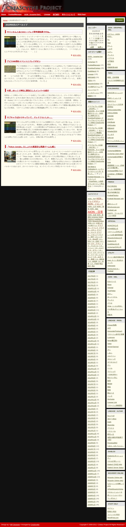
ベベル (109, 368)
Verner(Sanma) (113, 347)
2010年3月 (92, 461)
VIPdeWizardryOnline (115, 489)
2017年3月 (92, 279)
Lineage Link (112, 402)
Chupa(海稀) (112, 325)
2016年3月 (92, 313)
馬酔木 (109, 315)
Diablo (101, 217)
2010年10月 (92, 440)
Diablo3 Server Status (115, 467)
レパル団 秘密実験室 (115, 235)
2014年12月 (92, 316)
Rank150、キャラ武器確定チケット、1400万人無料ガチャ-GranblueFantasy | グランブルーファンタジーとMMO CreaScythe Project (96, 118)
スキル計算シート (114, 461)
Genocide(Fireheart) (114, 331)
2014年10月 (92, 319)
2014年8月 (92, 325)
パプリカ (110, 58)
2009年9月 (92, 480)
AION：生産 (92, 215)
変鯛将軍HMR (112, 67)
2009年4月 (92, 495)
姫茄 (109, 381)
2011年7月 (92, 412)
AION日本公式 (112, 226)
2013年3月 (92, 362)
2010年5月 (92, 455)
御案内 (90, 96)
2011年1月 (92, 431)
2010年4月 (92, 458)
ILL (108, 39)
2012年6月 (92, 387)
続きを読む (77, 55)
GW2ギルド (111, 101)
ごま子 (109, 49)
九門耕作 (110, 61)
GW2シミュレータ (114, 98)
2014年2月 (92, 335)
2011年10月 (92, 406)
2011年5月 (92, 418)
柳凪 (109, 387)
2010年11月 (92, 437)
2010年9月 (92, 443)
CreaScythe (35, 525)
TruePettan (111, 291)
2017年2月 (92, 282)
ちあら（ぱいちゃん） (115, 446)
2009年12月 (92, 471)
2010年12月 (92, 434)
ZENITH (110, 119)
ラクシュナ (111, 371)
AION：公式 (92, 206)
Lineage (47, 14)
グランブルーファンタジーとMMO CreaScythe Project (32, 6)
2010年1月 (92, 468)
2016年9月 (92, 295)
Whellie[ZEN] (112, 131)
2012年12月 (92, 369)
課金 (93, 266)
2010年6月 (92, 452)
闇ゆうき (110, 393)
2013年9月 (92, 347)
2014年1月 (92, 338)
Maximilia (110, 425)
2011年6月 (92, 415)
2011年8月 (92, 409)
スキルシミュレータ (114, 492)
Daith (109, 422)
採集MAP (110, 128)
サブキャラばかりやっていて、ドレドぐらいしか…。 (30, 117)
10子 (109, 328)
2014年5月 (92, 332)
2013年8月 (92, 350)
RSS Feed (82, 14)
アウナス (110, 428)
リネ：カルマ (99, 248)
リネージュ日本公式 (114, 232)
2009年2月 (92, 502)
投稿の (111, 511)
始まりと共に (112, 378)
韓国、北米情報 (113, 77)
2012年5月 (92, 390)
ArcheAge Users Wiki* (115, 154)
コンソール (92, 90)
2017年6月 (92, 276)
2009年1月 (92, 505)
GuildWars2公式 (113, 244)
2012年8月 (92, 381)
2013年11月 (92, 344)
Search (119, 20)
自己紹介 (56, 14)
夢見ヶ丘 (110, 434)
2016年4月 (92, 310)
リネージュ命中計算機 (115, 334)
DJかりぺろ (111, 281)
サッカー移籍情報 (114, 189)
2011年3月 (92, 424)
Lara (109, 162)
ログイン (110, 508)
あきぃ (109, 294)
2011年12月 (92, 400)
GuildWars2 (92, 71)
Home (3, 14)
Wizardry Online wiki (114, 477)
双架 (109, 64)
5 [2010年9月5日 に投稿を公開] (102, 36)
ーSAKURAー (112, 374)
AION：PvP (92, 199)
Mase (109, 285)
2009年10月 (92, 477)
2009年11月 (92, 474)
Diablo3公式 (111, 241)
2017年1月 (92, 285)
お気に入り (91, 223)
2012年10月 (92, 375)
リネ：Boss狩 (93, 239)
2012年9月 (92, 378)
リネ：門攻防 (94, 264)
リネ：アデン (95, 243)
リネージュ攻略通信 (114, 405)
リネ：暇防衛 (99, 259)
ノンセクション (93, 93)
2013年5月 (92, 356)
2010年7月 (92, 449)
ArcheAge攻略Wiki (114, 151)
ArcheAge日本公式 (114, 247)
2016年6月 (92, 304)
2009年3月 (92, 499)
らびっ (109, 52)
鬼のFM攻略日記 (113, 192)
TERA (90, 81)
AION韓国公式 (112, 229)
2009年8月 (92, 483)
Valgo (109, 344)
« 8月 (92, 47)
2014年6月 (92, 328)
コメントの (113, 515)
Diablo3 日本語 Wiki (114, 464)
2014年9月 (92, 322)
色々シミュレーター (114, 495)
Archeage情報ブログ (115, 171)
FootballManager (15, 14)
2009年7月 (92, 486)
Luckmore (111, 337)
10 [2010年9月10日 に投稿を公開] (98, 38)
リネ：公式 (97, 257)
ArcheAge (91, 62)
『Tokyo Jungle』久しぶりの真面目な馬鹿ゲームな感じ (31, 147)
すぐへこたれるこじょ (115, 141)
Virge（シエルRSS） (115, 306)
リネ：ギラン (93, 250)
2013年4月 (92, 359)
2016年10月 (92, 291)
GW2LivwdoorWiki (114, 110)
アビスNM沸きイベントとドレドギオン (24, 61)
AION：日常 (95, 211)
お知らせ (99, 223)
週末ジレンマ (112, 204)
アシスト (110, 55)
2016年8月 (92, 298)
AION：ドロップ (95, 204)
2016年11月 (92, 288)
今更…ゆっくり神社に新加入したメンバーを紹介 (28, 90)
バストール (111, 431)
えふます (110, 134)
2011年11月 (92, 403)
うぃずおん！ (112, 498)
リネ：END (95, 241)
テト (109, 365)
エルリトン (111, 356)
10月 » (100, 47)
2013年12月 (92, 341)
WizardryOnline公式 (114, 238)
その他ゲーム (92, 225)
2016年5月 (92, 307)
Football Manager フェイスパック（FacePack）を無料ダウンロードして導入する (96, 181)
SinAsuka (110, 399)
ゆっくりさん (112, 297)
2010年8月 (92, 446)
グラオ (109, 303)
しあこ (109, 353)
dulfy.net (110, 138)
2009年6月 (92, 489)
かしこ (109, 46)
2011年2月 (92, 427)
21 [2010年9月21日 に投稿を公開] (92, 43)
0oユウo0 (110, 416)
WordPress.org (112, 518)
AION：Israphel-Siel (95, 56)
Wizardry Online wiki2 (115, 481)
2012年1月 (92, 397)
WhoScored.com (113, 207)
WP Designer (15, 525)
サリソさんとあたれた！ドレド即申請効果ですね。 (29, 32)
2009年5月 (92, 492)
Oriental (110, 288)
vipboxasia (111, 266)
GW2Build (111, 122)
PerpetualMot (112, 443)
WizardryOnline (93, 84)
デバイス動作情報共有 (115, 257)
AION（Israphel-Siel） (32, 14)
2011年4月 (92, 421)
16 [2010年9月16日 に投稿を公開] (96, 40)
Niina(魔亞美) (112, 340)
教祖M (109, 384)
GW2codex (111, 125)
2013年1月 (92, 366)
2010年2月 (92, 465)
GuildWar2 (97, 219)
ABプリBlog (111, 419)
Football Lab (112, 210)
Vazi (108, 43)
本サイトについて (68, 14)
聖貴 (109, 390)
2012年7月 (92, 384)
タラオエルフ (112, 362)
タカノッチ (111, 359)
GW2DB (110, 116)
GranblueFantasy (94, 68)
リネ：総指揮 (92, 261)
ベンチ (109, 396)
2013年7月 (92, 353)
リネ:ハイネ (98, 237)
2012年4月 (92, 393)
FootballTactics (112, 195)
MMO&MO (91, 77)
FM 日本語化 (112, 186)
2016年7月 (92, 301)
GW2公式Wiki (112, 113)
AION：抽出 (94, 209)
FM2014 (91, 219)
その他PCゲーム (94, 87)
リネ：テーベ (97, 252)
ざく (109, 350)
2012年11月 (92, 372)
